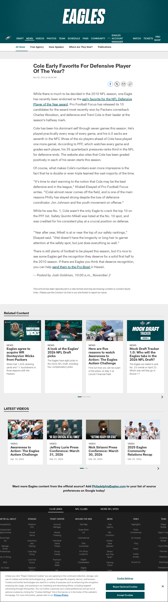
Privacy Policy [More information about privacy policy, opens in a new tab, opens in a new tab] (61, 595)
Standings (163, 562)
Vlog (136, 543)
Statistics (163, 557)
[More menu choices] (109, 38)
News (110, 519)
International (83, 538)
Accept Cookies (125, 595)
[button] (79, 397)
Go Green (5, 568)
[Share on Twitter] (117, 85)
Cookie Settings (125, 578)
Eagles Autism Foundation (84, 570)
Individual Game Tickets (57, 543)
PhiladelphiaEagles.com (109, 486)
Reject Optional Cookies (125, 586)
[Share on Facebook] (110, 85)
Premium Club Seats (57, 562)
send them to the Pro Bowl (71, 267)
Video (136, 519)
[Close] (162, 586)
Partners (163, 551)
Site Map (83, 524)
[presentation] (162, 397)
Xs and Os (135, 562)
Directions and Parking (32, 543)
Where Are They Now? (110, 554)
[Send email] (123, 85)
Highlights (135, 524)
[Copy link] (130, 84)
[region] (84, 586)
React (135, 548)
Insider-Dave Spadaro (110, 543)
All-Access (136, 538)
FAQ (5, 562)
